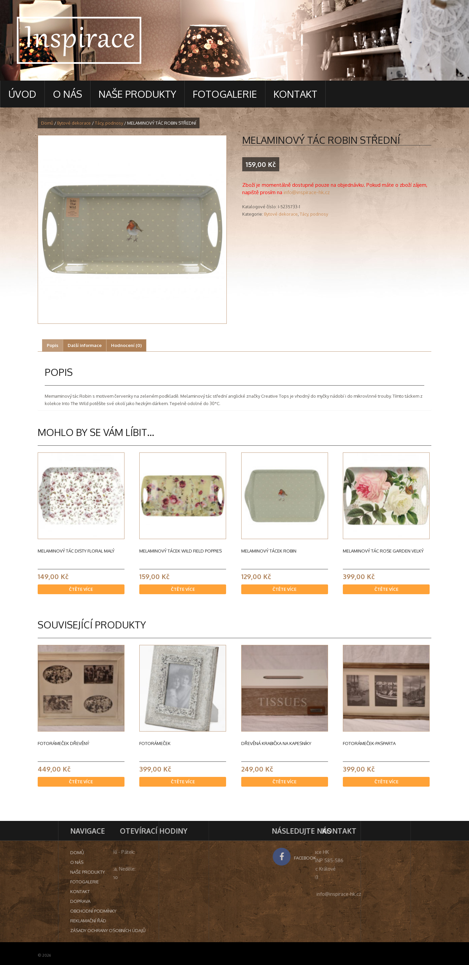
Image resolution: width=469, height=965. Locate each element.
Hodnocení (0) (126, 345)
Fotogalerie (225, 94)
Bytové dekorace (74, 123)
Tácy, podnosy (109, 123)
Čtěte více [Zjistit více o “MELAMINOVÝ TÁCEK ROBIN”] (284, 589)
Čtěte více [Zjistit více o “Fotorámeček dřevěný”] (81, 781)
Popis (52, 345)
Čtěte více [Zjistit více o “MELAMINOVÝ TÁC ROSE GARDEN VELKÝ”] (386, 589)
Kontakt (295, 94)
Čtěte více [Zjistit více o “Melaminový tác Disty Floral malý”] (81, 589)
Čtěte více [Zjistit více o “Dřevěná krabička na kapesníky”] (284, 781)
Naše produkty (137, 94)
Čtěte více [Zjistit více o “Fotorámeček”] (183, 781)
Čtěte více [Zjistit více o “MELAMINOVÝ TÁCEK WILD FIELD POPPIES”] (183, 589)
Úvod (22, 94)
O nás (67, 94)
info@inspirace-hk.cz (307, 192)
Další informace (85, 345)
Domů (47, 123)
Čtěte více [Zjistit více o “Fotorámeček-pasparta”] (386, 781)
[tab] (52, 345)
